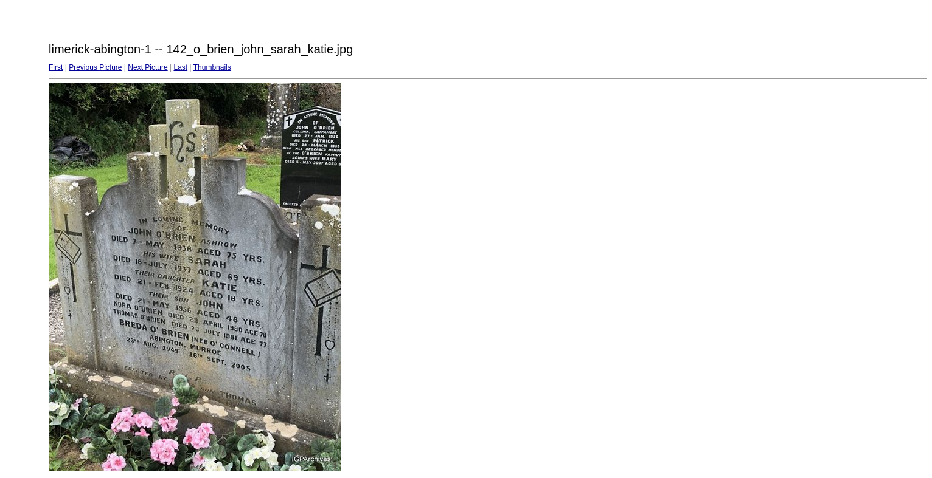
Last (180, 67)
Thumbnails (212, 67)
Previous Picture (95, 67)
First (56, 67)
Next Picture (147, 67)
